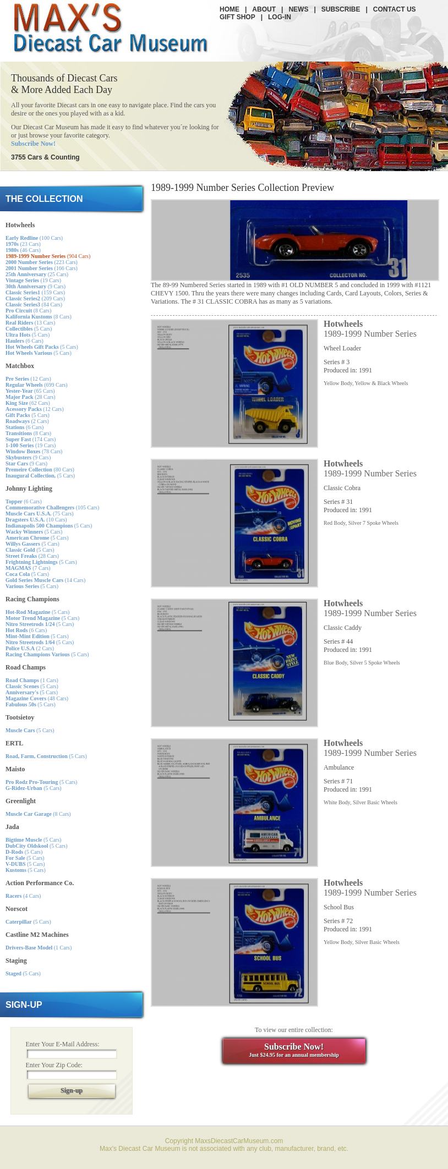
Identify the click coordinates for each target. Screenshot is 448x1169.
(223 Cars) (42, 262)
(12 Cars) (28, 379)
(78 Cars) (34, 451)
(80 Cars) (40, 469)
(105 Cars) (52, 507)
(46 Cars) (23, 250)
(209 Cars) (35, 298)
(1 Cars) (32, 680)
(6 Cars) (24, 341)
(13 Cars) (30, 323)
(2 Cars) (27, 421)
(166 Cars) (42, 268)
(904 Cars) (48, 256)
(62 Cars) (28, 403)
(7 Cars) (28, 568)
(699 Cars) (37, 385)
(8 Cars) (28, 311)
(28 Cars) (31, 397)
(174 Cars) (31, 439)
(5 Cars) (29, 329)
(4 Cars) (23, 896)
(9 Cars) (35, 286)
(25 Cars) (37, 274)
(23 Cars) (23, 244)
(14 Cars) (45, 580)
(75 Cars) (40, 514)
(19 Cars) (33, 280)
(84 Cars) (34, 304)
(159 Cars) (35, 292)
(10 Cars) (36, 520)
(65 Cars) (30, 391)
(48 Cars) (37, 698)
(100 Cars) (34, 238)
